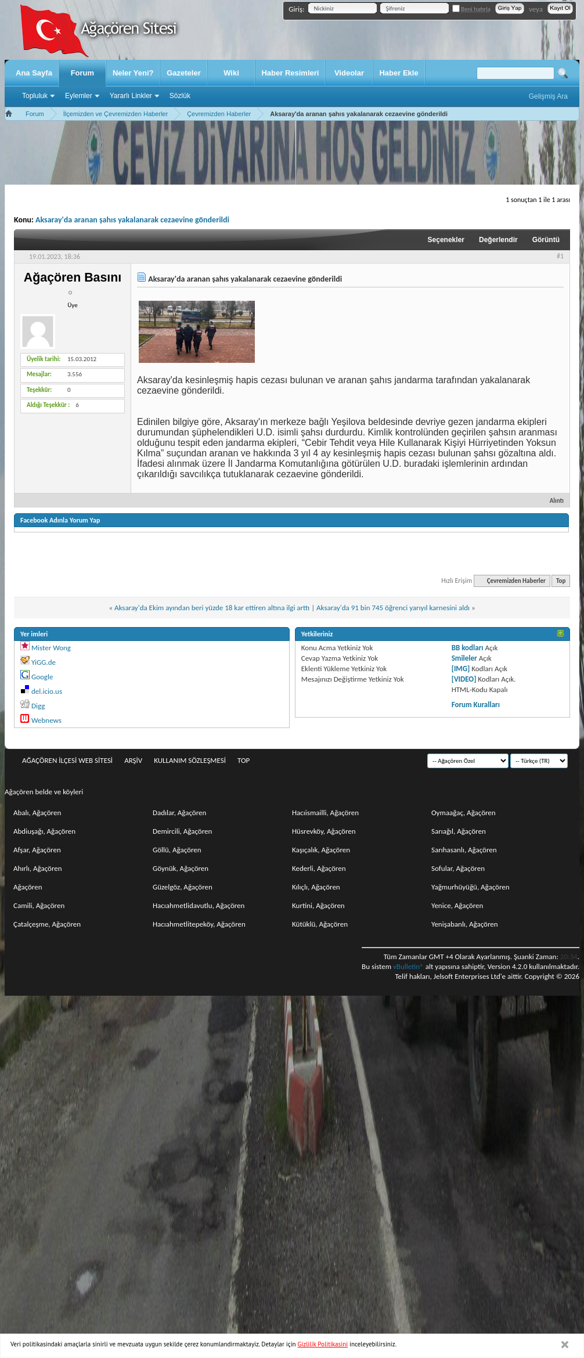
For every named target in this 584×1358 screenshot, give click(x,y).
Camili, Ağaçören (38, 905)
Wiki (231, 73)
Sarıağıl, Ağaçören (458, 831)
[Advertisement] (292, 153)
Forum (82, 73)
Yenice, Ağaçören (457, 905)
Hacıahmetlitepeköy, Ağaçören (199, 924)
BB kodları (468, 647)
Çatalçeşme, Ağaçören (47, 924)
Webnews (46, 720)
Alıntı (552, 501)
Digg (38, 705)
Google (42, 676)
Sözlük (180, 96)
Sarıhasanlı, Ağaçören (464, 849)
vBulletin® (408, 966)
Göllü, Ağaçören (177, 849)
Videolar (349, 73)
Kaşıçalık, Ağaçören (321, 849)
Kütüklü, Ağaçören (320, 924)
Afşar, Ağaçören (37, 849)
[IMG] (461, 668)
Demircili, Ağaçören (182, 831)
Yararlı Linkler (131, 96)
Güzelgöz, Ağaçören (182, 886)
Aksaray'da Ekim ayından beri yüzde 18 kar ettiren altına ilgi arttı (211, 607)
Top (560, 581)
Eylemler (78, 96)
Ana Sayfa (34, 73)
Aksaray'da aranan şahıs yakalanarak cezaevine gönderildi (132, 220)
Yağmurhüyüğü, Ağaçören (470, 886)
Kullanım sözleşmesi (190, 760)
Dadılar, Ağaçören (179, 812)
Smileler (464, 658)
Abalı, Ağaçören (37, 812)
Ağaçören (27, 886)
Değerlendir (498, 240)
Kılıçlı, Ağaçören (316, 886)
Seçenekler (446, 240)
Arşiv (133, 760)
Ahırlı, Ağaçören (37, 868)
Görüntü (546, 240)
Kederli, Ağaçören (319, 868)
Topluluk (35, 96)
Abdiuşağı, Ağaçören (44, 831)
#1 (560, 256)
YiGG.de (43, 662)
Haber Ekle (398, 73)
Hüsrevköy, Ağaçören (324, 831)
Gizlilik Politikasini (323, 1344)
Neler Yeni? (133, 73)
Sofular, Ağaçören (458, 868)
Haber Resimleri (290, 73)
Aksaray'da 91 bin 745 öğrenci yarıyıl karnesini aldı (393, 607)
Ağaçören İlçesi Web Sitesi (67, 760)
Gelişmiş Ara (548, 96)
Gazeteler (184, 73)
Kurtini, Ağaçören (318, 905)
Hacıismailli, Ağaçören (325, 812)
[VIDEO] (464, 679)
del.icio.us (46, 691)
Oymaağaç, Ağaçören (463, 812)
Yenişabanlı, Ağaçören (464, 924)
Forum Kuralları (476, 704)
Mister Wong (51, 647)
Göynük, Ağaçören (180, 868)
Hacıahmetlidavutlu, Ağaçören (198, 905)
